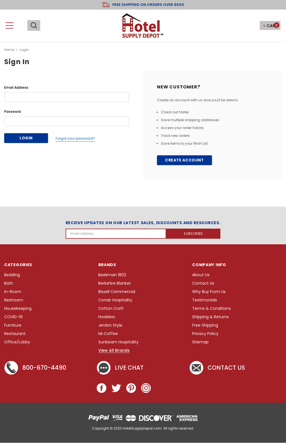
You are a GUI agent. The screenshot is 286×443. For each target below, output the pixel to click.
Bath (8, 284)
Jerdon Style (110, 326)
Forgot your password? (73, 138)
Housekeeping (18, 309)
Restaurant (15, 334)
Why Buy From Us (209, 292)
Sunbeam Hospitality (118, 342)
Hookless (106, 317)
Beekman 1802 (112, 275)
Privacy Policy (205, 334)
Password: (13, 111)
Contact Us (203, 284)
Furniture (13, 326)
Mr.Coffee (108, 334)
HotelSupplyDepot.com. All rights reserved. (158, 428)
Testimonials (204, 300)
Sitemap (200, 342)
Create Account (184, 160)
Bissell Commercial (116, 292)
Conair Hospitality (115, 300)
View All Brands (114, 351)
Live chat (121, 368)
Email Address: (16, 87)
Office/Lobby (17, 342)
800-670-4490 (36, 368)
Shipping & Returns (210, 317)
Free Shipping (205, 326)
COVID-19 (13, 317)
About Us (200, 275)
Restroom (13, 300)
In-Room (12, 292)
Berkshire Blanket (114, 284)
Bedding (12, 275)
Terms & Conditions (211, 309)
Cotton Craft (111, 309)
